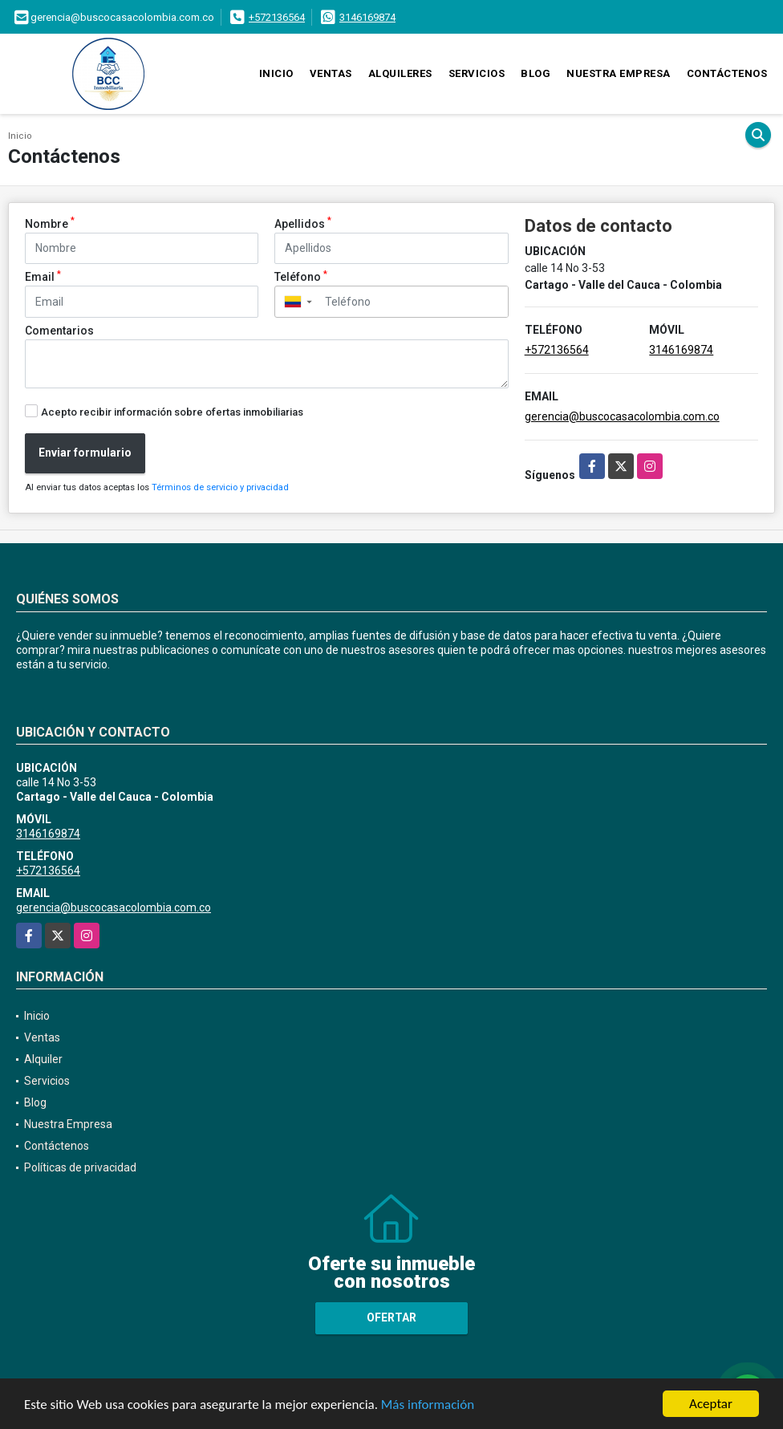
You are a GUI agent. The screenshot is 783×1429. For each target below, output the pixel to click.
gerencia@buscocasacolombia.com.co (622, 416)
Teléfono (300, 276)
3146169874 (367, 17)
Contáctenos (727, 73)
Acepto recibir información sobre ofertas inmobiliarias (172, 412)
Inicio (276, 73)
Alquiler (43, 1059)
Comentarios (59, 330)
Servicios (476, 73)
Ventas (331, 73)
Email (43, 276)
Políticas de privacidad (80, 1167)
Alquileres (400, 73)
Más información (427, 1405)
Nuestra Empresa (618, 73)
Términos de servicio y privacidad (220, 487)
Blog (535, 73)
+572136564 (277, 17)
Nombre (50, 223)
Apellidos (302, 223)
